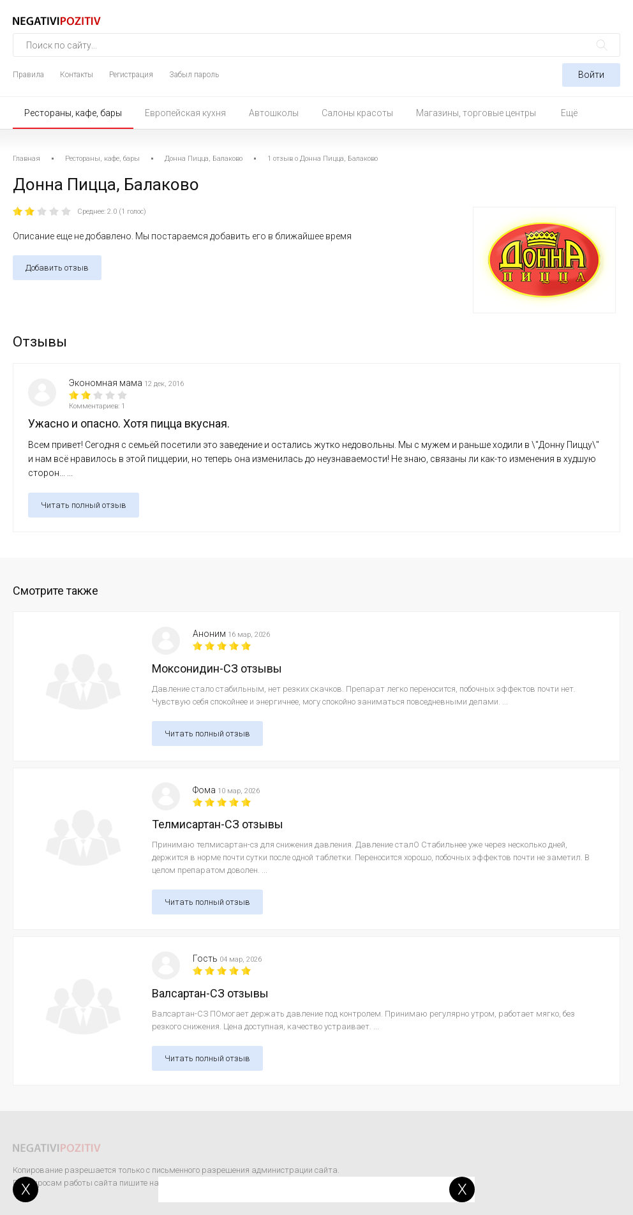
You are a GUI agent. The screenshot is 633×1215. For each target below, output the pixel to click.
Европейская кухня (185, 113)
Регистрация (131, 74)
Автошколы (274, 113)
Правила (28, 74)
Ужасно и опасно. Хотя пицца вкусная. (129, 423)
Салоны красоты (357, 113)
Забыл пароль (194, 74)
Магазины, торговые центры (476, 113)
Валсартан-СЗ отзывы (210, 993)
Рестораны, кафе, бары (73, 113)
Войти (591, 75)
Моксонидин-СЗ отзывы (217, 668)
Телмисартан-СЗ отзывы (217, 824)
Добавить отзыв (57, 267)
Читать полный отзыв (83, 505)
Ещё (569, 113)
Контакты (76, 74)
